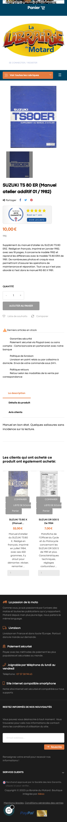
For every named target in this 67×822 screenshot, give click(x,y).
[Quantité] (13, 295)
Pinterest (31, 200)
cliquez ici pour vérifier (17, 786)
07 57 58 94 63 (24, 674)
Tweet (25, 200)
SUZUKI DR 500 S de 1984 (49, 521)
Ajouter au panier (21, 306)
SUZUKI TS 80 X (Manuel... (18, 521)
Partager (20, 200)
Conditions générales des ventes (44, 803)
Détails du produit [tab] (19, 403)
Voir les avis (36, 219)
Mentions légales (14, 803)
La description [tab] (16, 393)
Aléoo (41, 794)
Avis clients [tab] (15, 412)
